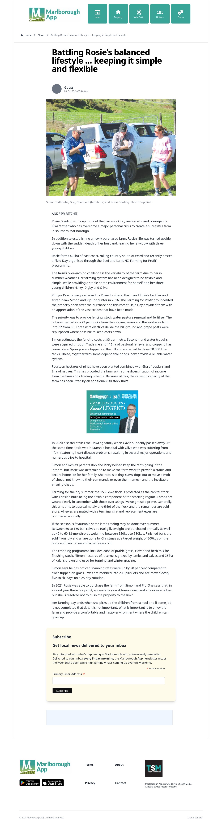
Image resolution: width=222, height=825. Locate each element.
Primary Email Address (69, 674)
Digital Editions (195, 817)
